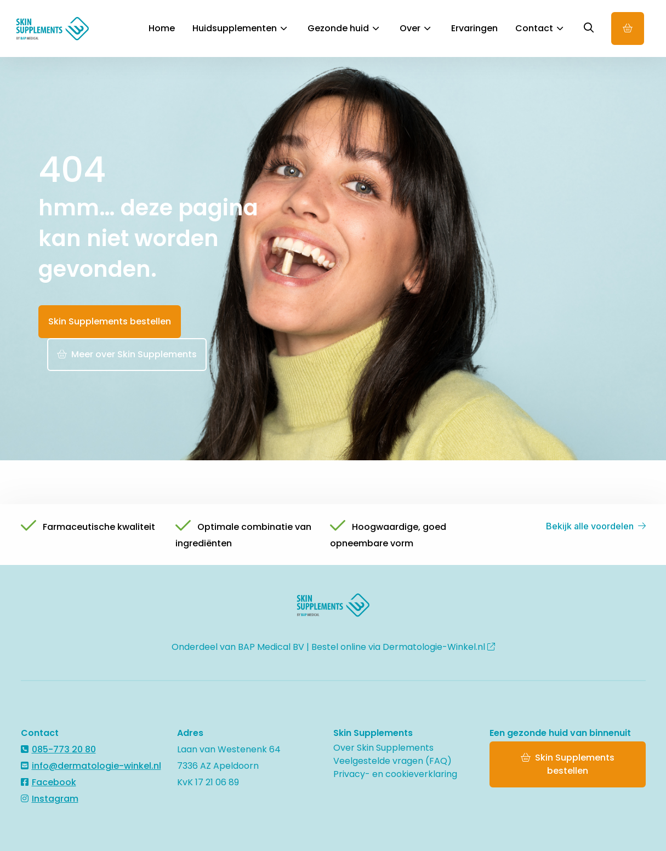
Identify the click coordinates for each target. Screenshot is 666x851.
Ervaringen (474, 28)
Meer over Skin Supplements (127, 354)
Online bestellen (628, 28)
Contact (539, 28)
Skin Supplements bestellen (109, 321)
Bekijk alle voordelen (596, 526)
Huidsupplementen (239, 28)
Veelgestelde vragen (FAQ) (392, 761)
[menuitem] (162, 28)
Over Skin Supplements (383, 747)
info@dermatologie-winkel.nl (91, 765)
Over (415, 28)
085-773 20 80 (58, 749)
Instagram (49, 798)
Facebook (48, 782)
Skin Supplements (62, 28)
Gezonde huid (343, 28)
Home (162, 28)
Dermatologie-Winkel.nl (439, 647)
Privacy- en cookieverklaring (395, 774)
